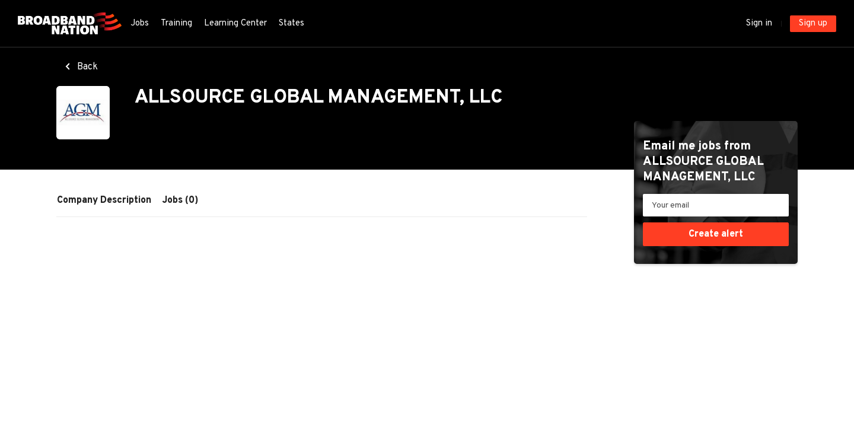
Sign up (813, 23)
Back (86, 67)
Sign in (759, 23)
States (291, 23)
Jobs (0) (180, 200)
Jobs (139, 23)
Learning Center (235, 23)
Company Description (104, 200)
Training (176, 23)
